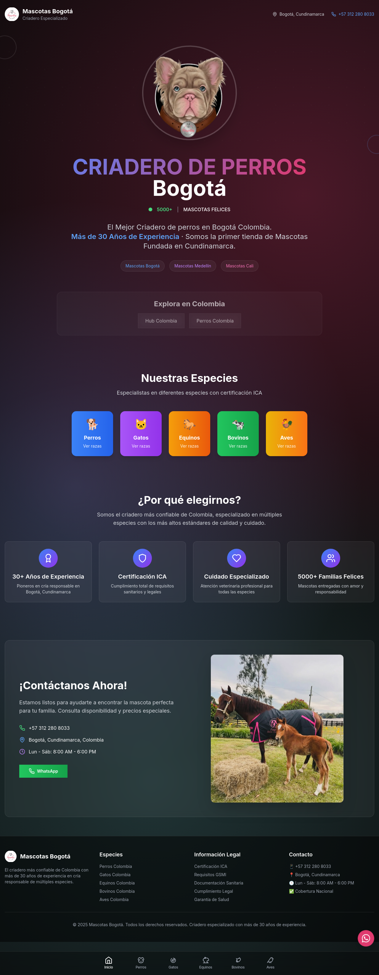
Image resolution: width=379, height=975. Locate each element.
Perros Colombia (115, 866)
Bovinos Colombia (117, 891)
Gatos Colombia (115, 874)
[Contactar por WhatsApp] (366, 938)
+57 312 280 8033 (313, 866)
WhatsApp (43, 771)
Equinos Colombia (117, 882)
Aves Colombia (114, 899)
